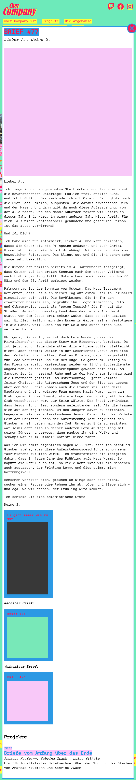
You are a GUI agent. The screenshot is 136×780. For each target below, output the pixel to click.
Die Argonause (78, 21)
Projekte (51, 21)
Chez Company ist (20, 21)
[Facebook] (120, 7)
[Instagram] (130, 7)
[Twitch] (111, 7)
